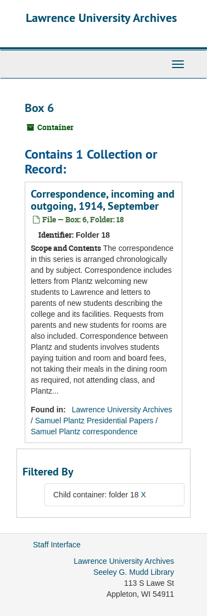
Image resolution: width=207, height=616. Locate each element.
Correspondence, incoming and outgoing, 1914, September (103, 200)
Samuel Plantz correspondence (84, 431)
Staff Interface (57, 544)
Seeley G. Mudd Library (133, 572)
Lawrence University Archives (101, 17)
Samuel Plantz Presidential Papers (94, 420)
